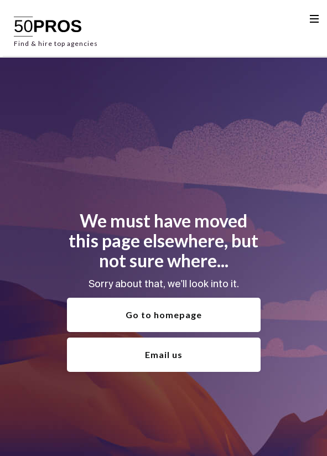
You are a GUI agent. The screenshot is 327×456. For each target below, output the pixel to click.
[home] (56, 28)
